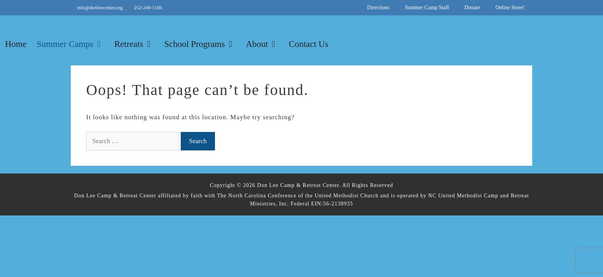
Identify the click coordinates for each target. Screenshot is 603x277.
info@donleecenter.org (100, 7)
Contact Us (308, 44)
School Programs (202, 44)
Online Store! (510, 7)
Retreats (136, 44)
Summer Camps (73, 44)
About (265, 44)
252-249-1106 (148, 7)
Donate (472, 7)
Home (16, 44)
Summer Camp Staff (427, 7)
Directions (378, 7)
